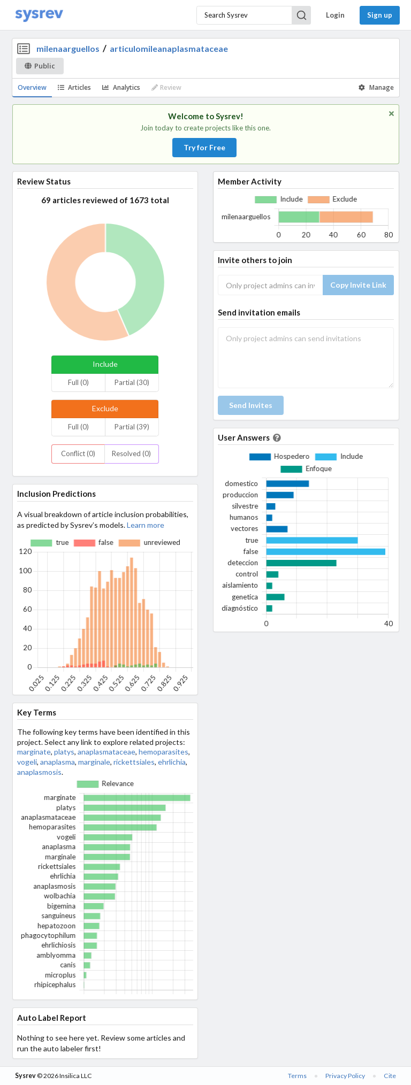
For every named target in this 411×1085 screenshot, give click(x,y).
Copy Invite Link (358, 284)
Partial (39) (132, 426)
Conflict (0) (78, 453)
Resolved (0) (131, 453)
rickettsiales (134, 761)
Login (335, 15)
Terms (297, 1076)
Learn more (145, 524)
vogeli (27, 761)
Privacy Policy (345, 1076)
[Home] (39, 15)
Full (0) (78, 382)
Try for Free (204, 147)
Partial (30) (132, 382)
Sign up (379, 15)
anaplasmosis (39, 771)
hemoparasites (163, 751)
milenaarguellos (68, 48)
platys (64, 751)
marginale (94, 761)
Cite (390, 1076)
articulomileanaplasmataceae (169, 48)
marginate (34, 751)
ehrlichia (172, 761)
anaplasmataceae (106, 751)
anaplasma (57, 761)
